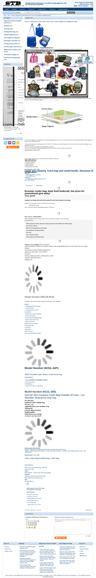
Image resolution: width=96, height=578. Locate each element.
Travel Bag (7, 28)
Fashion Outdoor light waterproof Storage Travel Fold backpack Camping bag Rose (28, 566)
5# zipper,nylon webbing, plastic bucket (36, 179)
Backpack (6, 25)
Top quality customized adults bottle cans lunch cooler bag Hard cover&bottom (67, 562)
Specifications (29, 377)
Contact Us (52, 9)
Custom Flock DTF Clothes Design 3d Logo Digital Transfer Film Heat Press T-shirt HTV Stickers (48, 558)
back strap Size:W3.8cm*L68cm (33, 333)
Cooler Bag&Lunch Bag (10, 37)
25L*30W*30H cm (29, 481)
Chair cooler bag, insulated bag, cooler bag (36, 467)
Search (72, 12)
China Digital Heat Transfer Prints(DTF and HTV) (25, 575)
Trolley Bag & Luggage (10, 54)
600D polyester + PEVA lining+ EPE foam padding (38, 472)
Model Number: (34, 368)
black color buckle (29, 321)
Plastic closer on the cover (32, 319)
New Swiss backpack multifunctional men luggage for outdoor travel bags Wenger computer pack (28, 560)
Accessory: (27, 177)
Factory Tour (31, 9)
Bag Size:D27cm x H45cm (31, 323)
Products (14, 9)
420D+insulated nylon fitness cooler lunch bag (43, 374)
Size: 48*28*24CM (29, 180)
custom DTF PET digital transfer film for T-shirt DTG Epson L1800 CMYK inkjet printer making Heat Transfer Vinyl (48, 570)
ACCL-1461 (38, 504)
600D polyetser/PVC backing (32, 175)
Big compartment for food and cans (34, 478)
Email (91, 4)
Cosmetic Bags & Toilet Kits (11, 46)
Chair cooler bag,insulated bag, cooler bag (42, 458)
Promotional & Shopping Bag (12, 57)
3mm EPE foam (29, 308)
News (9, 15)
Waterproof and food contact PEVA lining (35, 476)
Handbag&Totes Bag (9, 31)
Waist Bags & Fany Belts (10, 40)
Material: (27, 173)
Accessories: (28, 312)
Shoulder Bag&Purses (10, 34)
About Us (22, 9)
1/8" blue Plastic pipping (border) (33, 317)
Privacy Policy (9, 575)
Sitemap (82, 553)
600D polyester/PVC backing (32, 306)
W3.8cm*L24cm (29, 331)
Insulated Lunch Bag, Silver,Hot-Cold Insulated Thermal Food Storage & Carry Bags (47, 200)
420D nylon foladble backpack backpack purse (27, 547)
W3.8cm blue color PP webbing (33, 314)
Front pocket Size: (29, 325)
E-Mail (81, 551)
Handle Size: (28, 329)
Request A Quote (84, 4)
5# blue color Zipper (30, 316)
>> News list (88, 510)
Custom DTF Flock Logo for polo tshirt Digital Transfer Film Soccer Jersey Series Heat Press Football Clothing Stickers (48, 552)
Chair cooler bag (29, 469)
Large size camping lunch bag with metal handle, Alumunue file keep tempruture (67, 548)
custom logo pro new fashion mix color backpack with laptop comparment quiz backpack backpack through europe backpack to (27, 553)
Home (6, 9)
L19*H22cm (28, 327)
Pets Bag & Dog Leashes (10, 43)
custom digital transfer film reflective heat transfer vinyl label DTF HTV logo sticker (47, 564)
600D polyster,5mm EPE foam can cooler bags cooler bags (67, 557)
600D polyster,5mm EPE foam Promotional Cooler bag (36, 489)
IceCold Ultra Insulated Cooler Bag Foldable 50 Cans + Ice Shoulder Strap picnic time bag (55, 396)
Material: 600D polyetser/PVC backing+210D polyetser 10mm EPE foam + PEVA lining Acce (68, 553)
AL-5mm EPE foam (30, 176)
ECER (51, 576)
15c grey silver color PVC (32, 310)
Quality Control (42, 9)
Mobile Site (83, 555)
